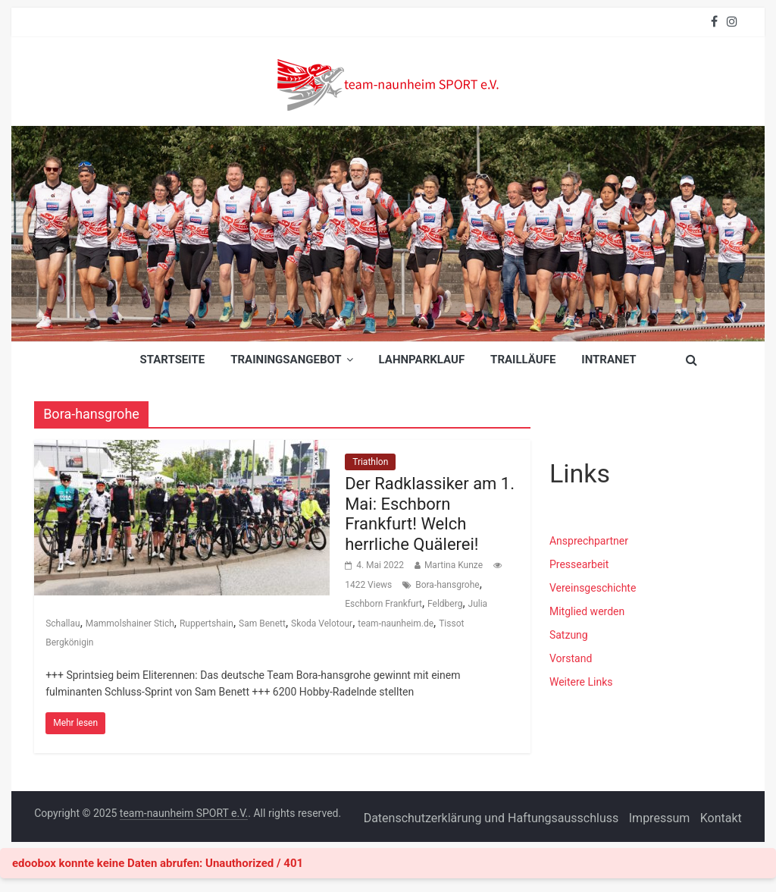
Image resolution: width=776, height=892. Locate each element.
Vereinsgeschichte (592, 588)
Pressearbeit (579, 564)
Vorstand (570, 658)
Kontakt (721, 818)
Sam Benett (262, 623)
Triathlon (370, 462)
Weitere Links (581, 682)
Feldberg (444, 603)
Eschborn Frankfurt (383, 603)
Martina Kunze (453, 565)
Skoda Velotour (321, 623)
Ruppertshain (206, 623)
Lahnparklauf (422, 359)
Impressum (659, 818)
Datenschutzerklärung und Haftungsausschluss (491, 818)
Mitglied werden (586, 611)
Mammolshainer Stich (130, 623)
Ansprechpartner (588, 541)
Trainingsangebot (285, 359)
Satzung (568, 635)
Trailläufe (522, 359)
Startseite (172, 359)
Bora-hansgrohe (447, 584)
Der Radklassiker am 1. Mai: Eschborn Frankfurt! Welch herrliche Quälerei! (430, 513)
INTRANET (608, 359)
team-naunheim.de (395, 623)
